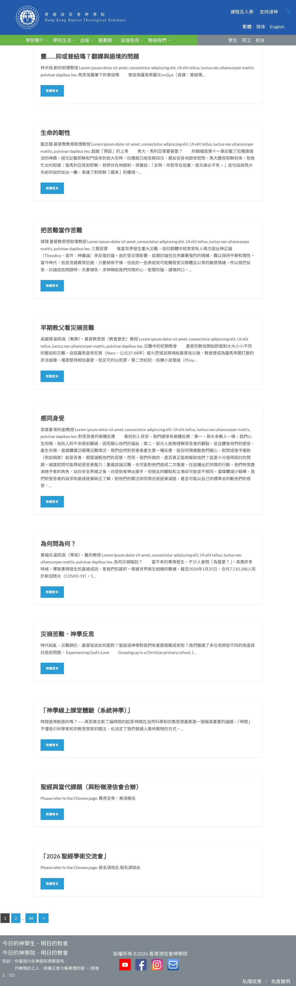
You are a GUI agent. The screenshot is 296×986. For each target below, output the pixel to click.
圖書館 (107, 40)
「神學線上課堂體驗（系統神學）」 (87, 710)
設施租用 (132, 40)
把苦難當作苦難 (61, 230)
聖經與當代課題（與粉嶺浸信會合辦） (91, 787)
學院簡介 (37, 40)
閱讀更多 (52, 91)
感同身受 (52, 418)
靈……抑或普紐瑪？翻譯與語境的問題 (90, 56)
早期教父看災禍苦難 (67, 327)
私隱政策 (252, 981)
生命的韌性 (55, 132)
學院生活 (64, 40)
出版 (86, 40)
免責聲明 (280, 981)
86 (31, 918)
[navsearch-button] (288, 11)
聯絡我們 (159, 40)
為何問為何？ (58, 543)
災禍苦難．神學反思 (67, 634)
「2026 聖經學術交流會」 (75, 856)
